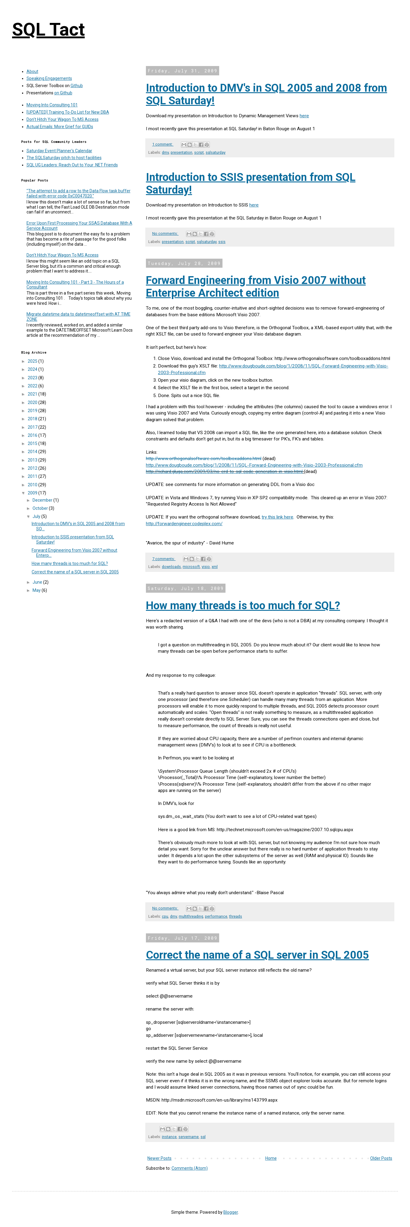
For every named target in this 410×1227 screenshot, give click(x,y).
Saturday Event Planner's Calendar (59, 150)
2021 (33, 394)
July (37, 516)
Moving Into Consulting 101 (52, 105)
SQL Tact (48, 29)
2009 (33, 492)
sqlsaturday (216, 152)
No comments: (165, 233)
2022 (33, 385)
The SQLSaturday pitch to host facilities (64, 157)
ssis (222, 241)
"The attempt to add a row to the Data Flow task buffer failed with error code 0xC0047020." (79, 193)
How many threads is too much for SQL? (243, 605)
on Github (63, 92)
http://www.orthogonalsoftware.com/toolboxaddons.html (203, 458)
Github (77, 85)
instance (169, 1136)
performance (216, 916)
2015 (33, 443)
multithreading (191, 916)
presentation (181, 152)
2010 (33, 484)
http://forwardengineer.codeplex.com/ (184, 523)
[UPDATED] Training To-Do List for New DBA (68, 112)
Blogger (230, 1212)
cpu (165, 916)
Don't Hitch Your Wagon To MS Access (63, 119)
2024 (33, 369)
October (41, 508)
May (37, 590)
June (38, 582)
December (43, 500)
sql (203, 1136)
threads (235, 916)
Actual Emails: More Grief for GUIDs (60, 126)
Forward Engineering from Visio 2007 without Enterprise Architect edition (256, 286)
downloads (171, 566)
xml (215, 566)
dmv (165, 152)
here (304, 115)
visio (206, 566)
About (32, 71)
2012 (33, 468)
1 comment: (163, 144)
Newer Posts (159, 1158)
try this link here (277, 517)
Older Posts (381, 1158)
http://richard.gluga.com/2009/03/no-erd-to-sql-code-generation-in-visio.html (224, 471)
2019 (33, 410)
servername (188, 1136)
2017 (33, 427)
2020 (33, 402)
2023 (33, 377)
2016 (33, 435)
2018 (33, 418)
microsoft (191, 566)
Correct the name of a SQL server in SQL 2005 (257, 955)
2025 (33, 361)
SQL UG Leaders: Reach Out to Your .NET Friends (72, 164)
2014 (33, 451)
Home (271, 1158)
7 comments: (164, 559)
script (199, 152)
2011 (33, 476)
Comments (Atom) (190, 1168)
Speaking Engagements (49, 78)
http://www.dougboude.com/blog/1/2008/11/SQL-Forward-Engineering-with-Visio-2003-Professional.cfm (254, 465)
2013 (33, 460)
